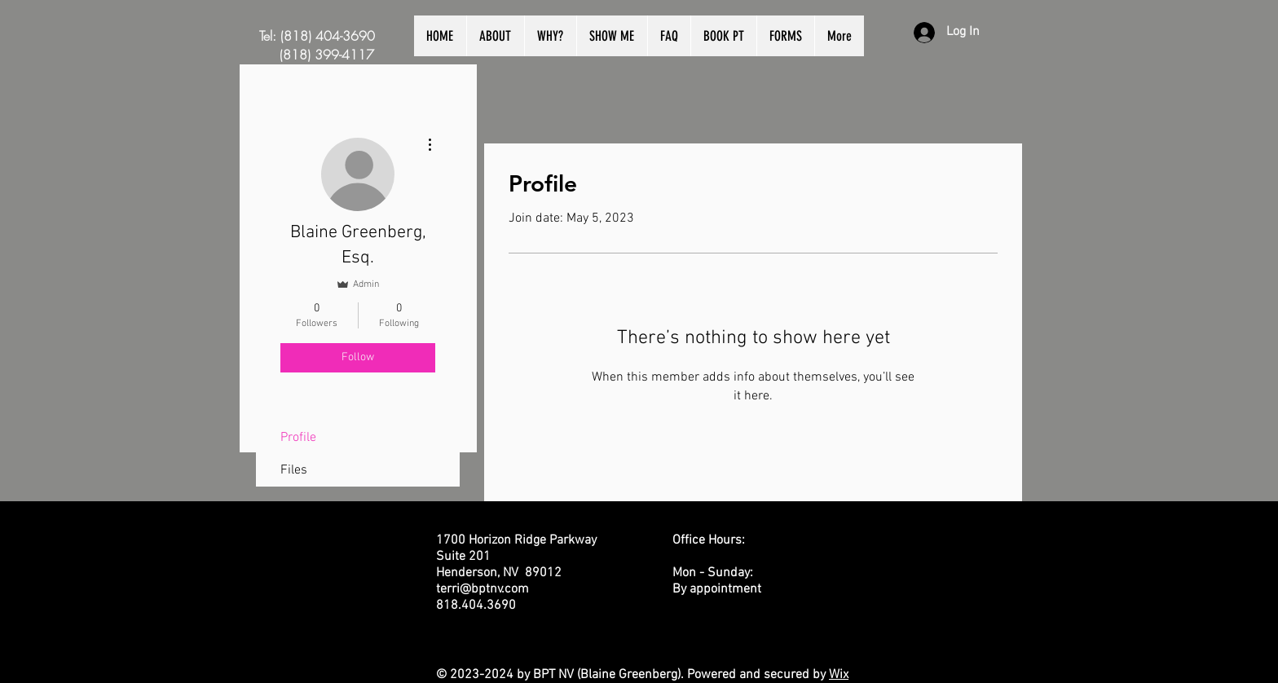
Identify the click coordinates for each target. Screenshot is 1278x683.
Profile (298, 438)
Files (293, 470)
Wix (838, 675)
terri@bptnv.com (482, 589)
